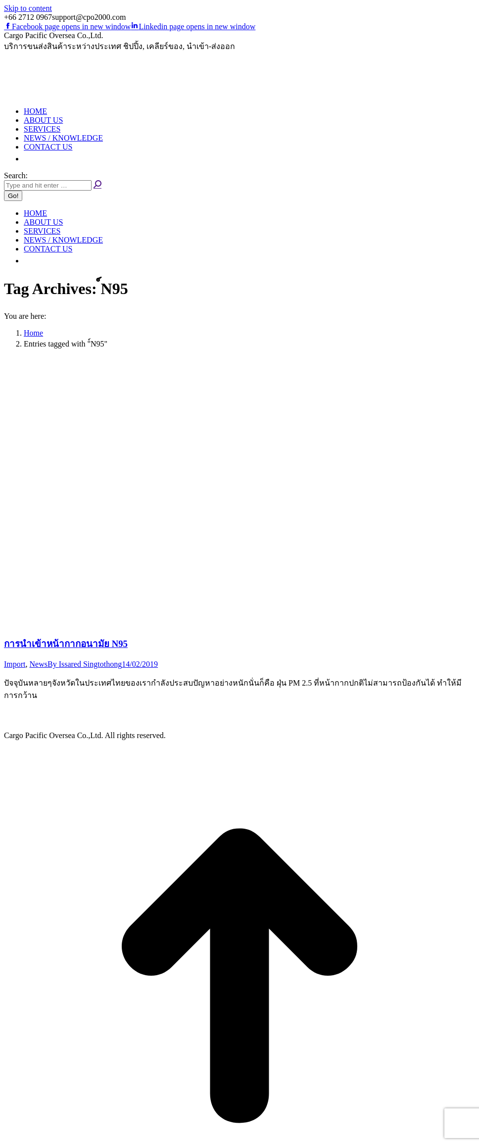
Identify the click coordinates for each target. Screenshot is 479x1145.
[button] (29, 158)
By (85, 664)
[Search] (48, 185)
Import (15, 664)
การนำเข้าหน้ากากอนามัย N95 (66, 644)
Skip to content (28, 8)
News (39, 664)
